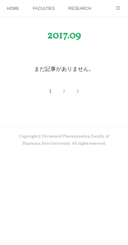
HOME (13, 8)
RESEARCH (79, 8)
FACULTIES (44, 8)
